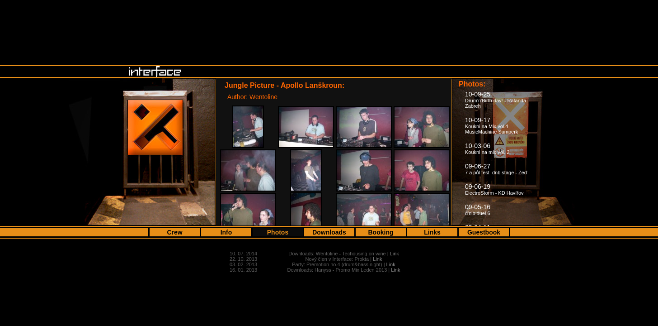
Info (226, 232)
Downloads (329, 232)
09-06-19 (494, 189)
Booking (381, 232)
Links (432, 232)
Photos (277, 232)
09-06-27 (496, 169)
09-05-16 (477, 209)
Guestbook (483, 232)
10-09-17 (491, 125)
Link (394, 253)
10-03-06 (487, 148)
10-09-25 (495, 100)
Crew (174, 232)
